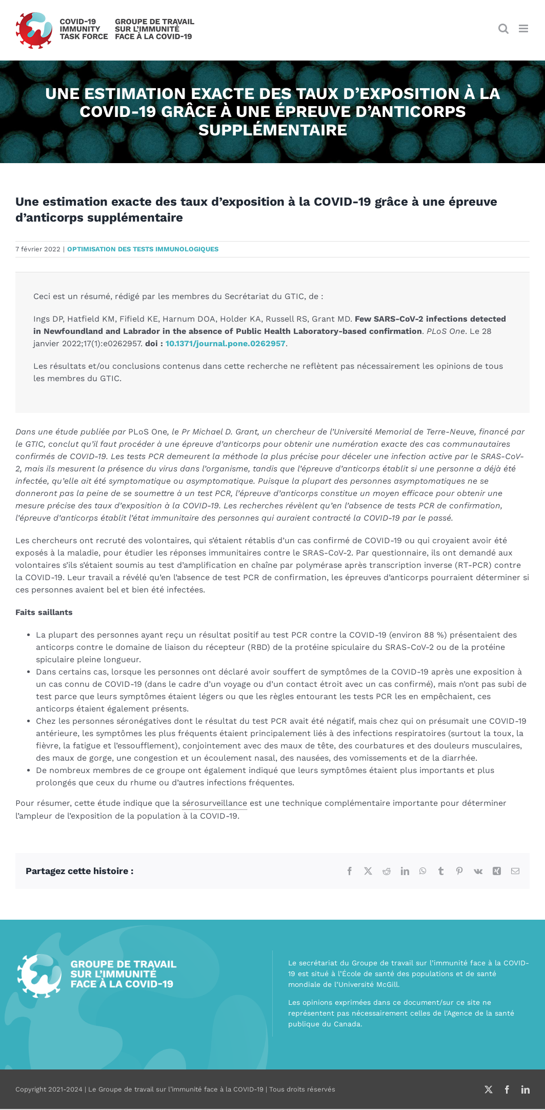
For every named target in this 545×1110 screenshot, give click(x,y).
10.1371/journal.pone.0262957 (226, 343)
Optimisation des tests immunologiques (142, 249)
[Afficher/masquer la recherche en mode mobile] (503, 28)
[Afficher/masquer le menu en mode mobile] (524, 28)
